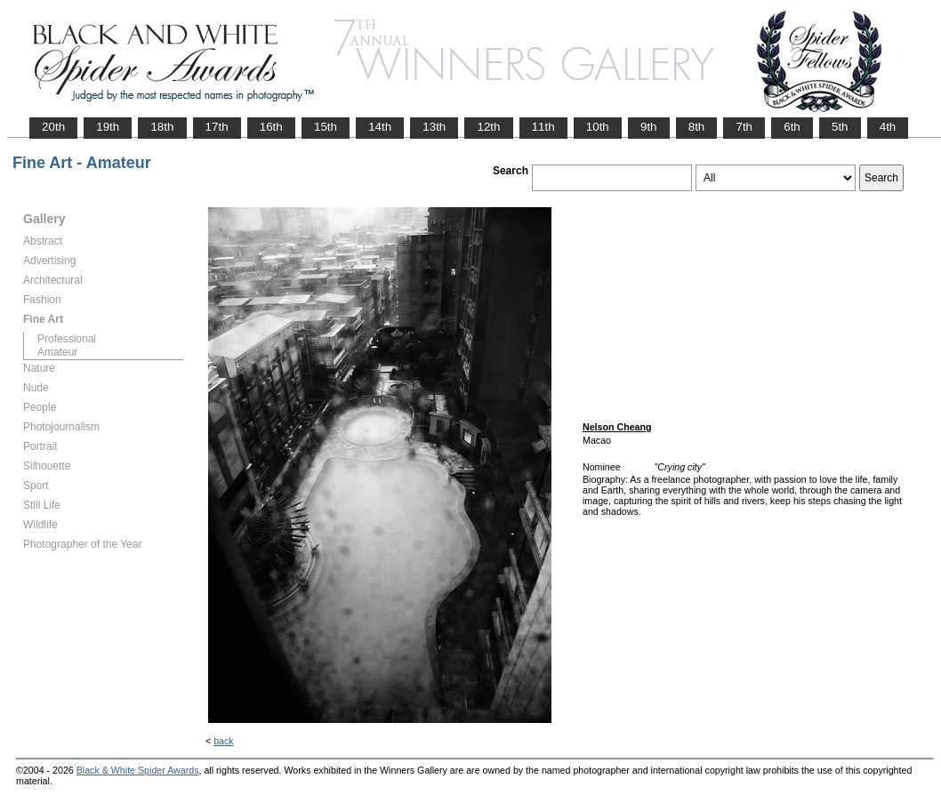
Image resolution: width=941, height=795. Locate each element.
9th (649, 126)
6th (792, 126)
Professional (66, 339)
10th (597, 126)
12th (488, 126)
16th (271, 126)
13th (434, 126)
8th (697, 126)
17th (217, 126)
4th (888, 126)
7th (744, 126)
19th (107, 126)
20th (53, 126)
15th (325, 126)
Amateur (57, 352)
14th (379, 126)
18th (162, 126)
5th (840, 126)
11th (543, 126)
